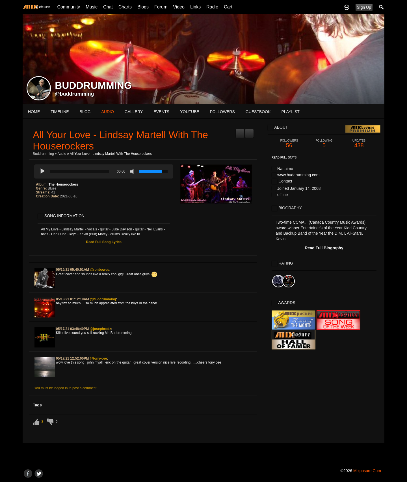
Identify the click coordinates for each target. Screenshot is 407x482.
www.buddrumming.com (298, 175)
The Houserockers (63, 184)
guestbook (258, 111)
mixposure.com (367, 470)
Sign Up (364, 7)
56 (289, 143)
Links (195, 7)
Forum (160, 7)
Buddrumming (43, 154)
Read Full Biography (324, 248)
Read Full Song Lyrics (104, 242)
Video (179, 7)
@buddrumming (74, 94)
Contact (285, 181)
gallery (134, 111)
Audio (61, 154)
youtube (189, 111)
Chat (108, 7)
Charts (125, 7)
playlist (290, 111)
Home (34, 111)
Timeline (60, 111)
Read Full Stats (284, 157)
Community (68, 7)
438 (358, 143)
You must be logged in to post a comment (65, 388)
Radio (212, 7)
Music (92, 7)
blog (85, 111)
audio (107, 111)
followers (222, 111)
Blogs (143, 7)
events (161, 111)
